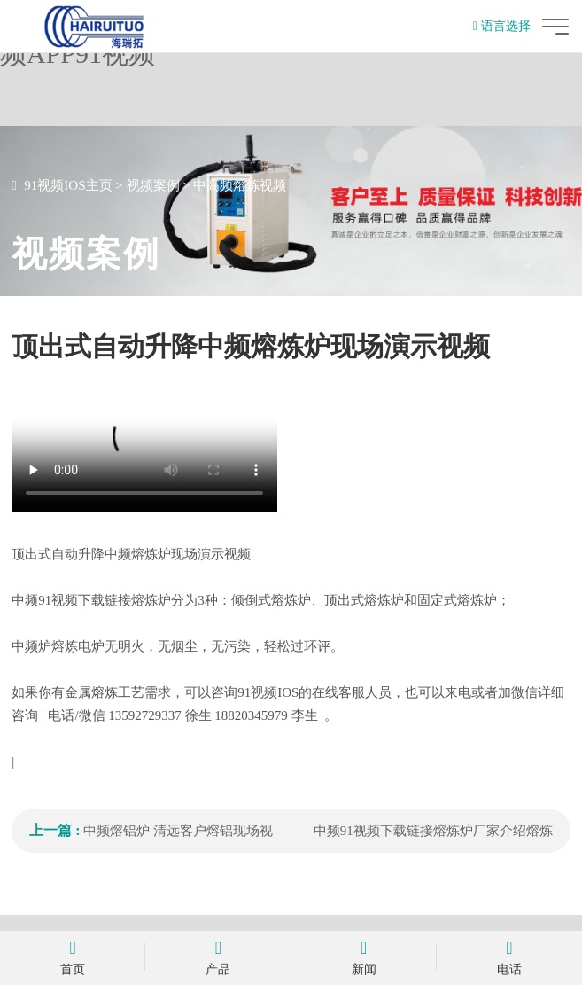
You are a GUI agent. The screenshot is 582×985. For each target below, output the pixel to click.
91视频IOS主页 (68, 185)
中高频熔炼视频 (239, 185)
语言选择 (502, 26)
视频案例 (153, 185)
